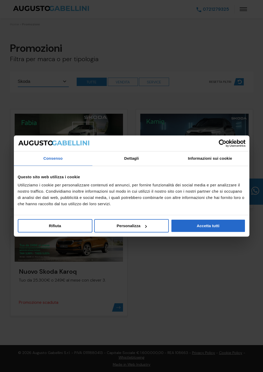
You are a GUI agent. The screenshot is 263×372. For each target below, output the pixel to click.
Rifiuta (55, 226)
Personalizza (132, 226)
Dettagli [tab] (131, 158)
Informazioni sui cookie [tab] (210, 158)
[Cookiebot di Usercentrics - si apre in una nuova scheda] (222, 143)
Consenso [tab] (53, 158)
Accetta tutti (208, 226)
